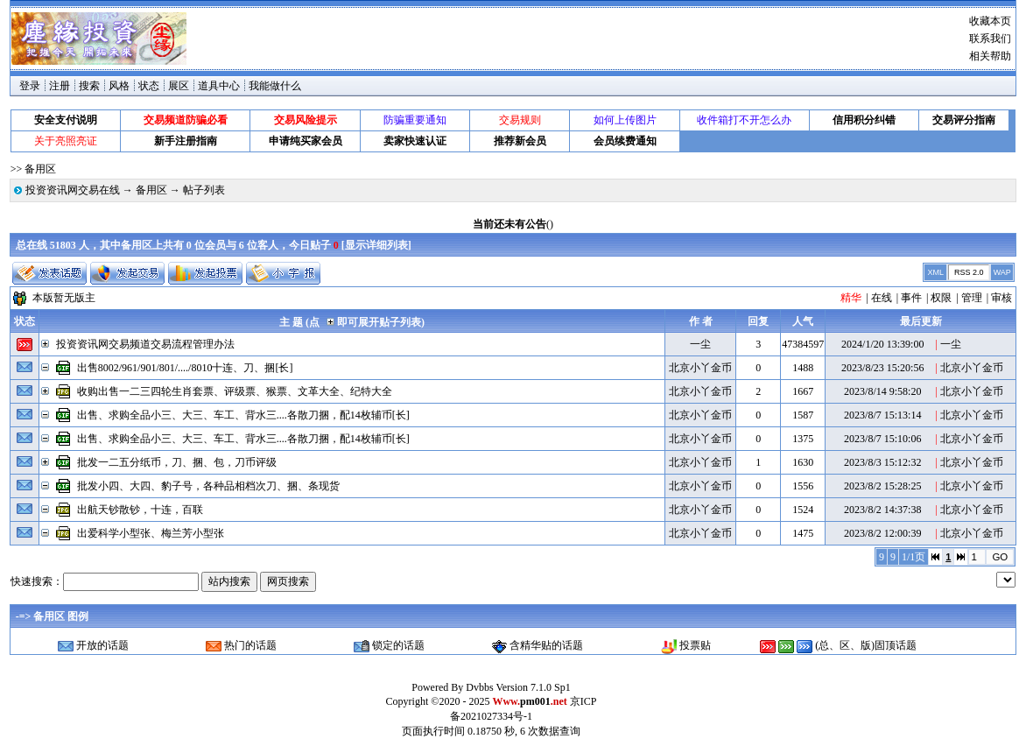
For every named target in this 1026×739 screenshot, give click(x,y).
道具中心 (219, 86)
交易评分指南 (963, 120)
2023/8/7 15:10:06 (882, 439)
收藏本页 (990, 21)
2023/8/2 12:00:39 (882, 533)
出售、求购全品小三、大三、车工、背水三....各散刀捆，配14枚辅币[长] (243, 415)
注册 (59, 86)
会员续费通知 (625, 141)
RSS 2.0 (969, 272)
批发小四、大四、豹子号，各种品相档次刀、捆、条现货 (208, 486)
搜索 (89, 86)
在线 (881, 298)
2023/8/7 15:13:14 (882, 415)
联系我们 (990, 38)
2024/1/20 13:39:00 (882, 344)
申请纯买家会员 (305, 141)
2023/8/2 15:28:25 (882, 486)
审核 (1001, 298)
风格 (119, 86)
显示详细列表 (376, 245)
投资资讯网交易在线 (72, 190)
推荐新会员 (520, 141)
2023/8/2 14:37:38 (882, 509)
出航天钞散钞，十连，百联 (140, 509)
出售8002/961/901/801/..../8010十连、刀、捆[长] (185, 368)
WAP (1002, 272)
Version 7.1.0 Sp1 (532, 687)
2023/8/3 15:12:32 (882, 462)
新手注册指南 (185, 141)
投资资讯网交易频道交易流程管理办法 (145, 344)
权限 (941, 298)
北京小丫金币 (700, 368)
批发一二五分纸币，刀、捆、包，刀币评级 (177, 462)
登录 (29, 86)
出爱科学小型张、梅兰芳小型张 (150, 533)
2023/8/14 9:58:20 (882, 391)
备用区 (151, 190)
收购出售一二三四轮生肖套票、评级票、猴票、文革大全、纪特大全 (234, 391)
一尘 (700, 344)
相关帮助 (990, 56)
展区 (178, 86)
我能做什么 (275, 86)
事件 (911, 298)
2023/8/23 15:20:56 (882, 368)
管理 (971, 298)
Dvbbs (479, 687)
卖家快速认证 (414, 141)
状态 (148, 86)
